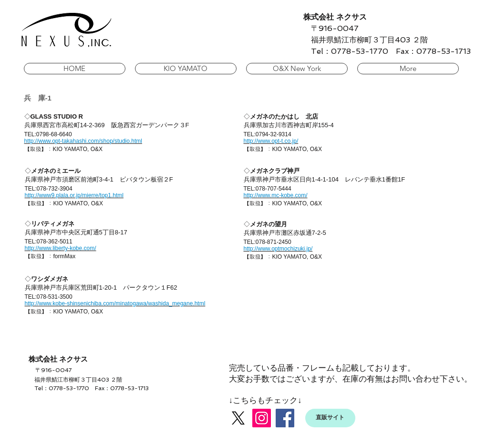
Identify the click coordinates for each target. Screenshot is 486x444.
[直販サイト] (330, 418)
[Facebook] (285, 418)
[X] (238, 418)
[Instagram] (261, 418)
